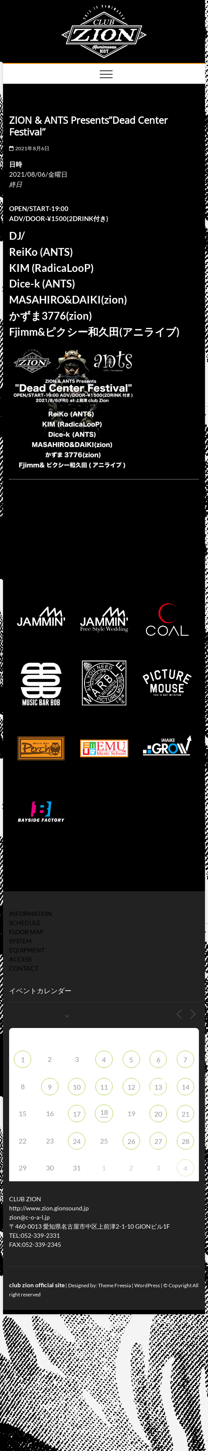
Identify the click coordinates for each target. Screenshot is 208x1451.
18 (104, 1112)
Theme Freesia (114, 1285)
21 (185, 1114)
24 (77, 1141)
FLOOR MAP (26, 931)
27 (158, 1141)
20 (158, 1114)
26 (131, 1141)
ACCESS (20, 959)
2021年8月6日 (29, 148)
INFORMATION (30, 913)
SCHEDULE (24, 922)
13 (158, 1087)
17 (77, 1114)
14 (185, 1087)
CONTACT (23, 968)
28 (185, 1141)
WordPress (147, 1285)
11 (104, 1087)
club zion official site (37, 1285)
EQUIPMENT (27, 950)
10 (77, 1087)
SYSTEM (20, 941)
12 (131, 1087)
